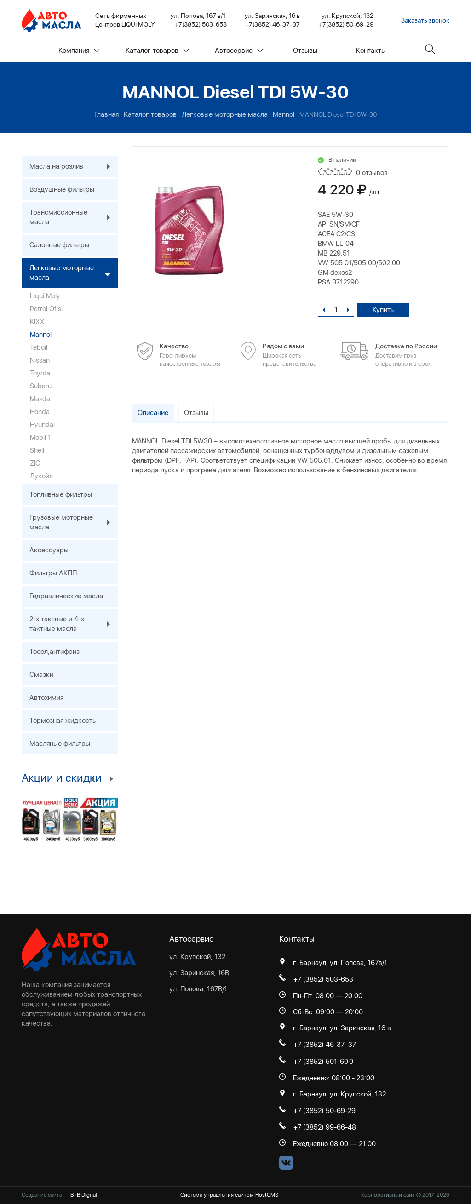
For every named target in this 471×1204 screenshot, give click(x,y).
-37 (350, 1044)
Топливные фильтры (60, 494)
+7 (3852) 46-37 (319, 1044)
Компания (79, 50)
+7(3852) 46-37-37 (272, 24)
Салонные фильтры (59, 245)
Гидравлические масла (66, 596)
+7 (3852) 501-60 (320, 1061)
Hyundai (42, 424)
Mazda (40, 399)
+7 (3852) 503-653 (323, 979)
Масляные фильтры (59, 743)
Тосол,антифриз (54, 651)
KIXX (37, 322)
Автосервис (239, 50)
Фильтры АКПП (53, 573)
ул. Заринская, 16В (199, 973)
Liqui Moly (45, 296)
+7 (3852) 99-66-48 (324, 1128)
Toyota (40, 373)
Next (111, 778)
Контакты (371, 50)
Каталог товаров (157, 50)
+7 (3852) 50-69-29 (324, 1111)
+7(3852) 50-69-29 (346, 24)
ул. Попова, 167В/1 (198, 989)
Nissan (40, 360)
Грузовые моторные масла (73, 522)
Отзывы (305, 50)
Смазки (41, 674)
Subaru (41, 386)
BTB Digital (83, 1195)
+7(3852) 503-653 (201, 24)
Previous (93, 778)
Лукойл (41, 476)
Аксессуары (49, 550)
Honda (40, 412)
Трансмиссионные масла (73, 217)
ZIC (35, 463)
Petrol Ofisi (46, 309)
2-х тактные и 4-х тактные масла (73, 624)
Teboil (38, 347)
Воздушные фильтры (61, 189)
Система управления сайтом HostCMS (229, 1195)
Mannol (41, 334)
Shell (37, 450)
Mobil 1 (40, 437)
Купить (383, 310)
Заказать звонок (425, 20)
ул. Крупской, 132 (197, 957)
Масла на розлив (73, 166)
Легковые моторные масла (73, 273)
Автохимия (46, 697)
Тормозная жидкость (62, 720)
